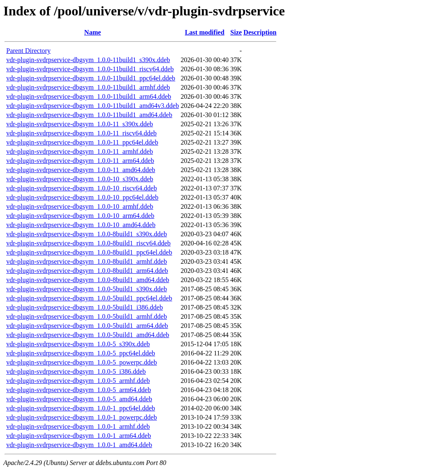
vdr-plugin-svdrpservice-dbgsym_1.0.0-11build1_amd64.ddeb (89, 114)
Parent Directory (28, 50)
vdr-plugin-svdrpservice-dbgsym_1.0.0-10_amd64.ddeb (80, 224)
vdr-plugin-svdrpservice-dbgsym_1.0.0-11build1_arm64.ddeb (88, 96)
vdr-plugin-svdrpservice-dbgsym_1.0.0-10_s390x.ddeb (79, 178)
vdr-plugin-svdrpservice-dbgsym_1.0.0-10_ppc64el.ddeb (82, 197)
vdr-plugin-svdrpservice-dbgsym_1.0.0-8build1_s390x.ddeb (86, 234)
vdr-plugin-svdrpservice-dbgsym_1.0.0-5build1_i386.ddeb (84, 307)
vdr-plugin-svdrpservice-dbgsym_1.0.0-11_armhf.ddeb (79, 151)
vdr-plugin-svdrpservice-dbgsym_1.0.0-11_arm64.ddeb (80, 160)
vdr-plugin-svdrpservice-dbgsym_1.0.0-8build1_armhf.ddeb (86, 261)
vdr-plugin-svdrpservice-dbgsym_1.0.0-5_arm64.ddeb (78, 389)
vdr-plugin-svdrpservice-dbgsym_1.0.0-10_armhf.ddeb (79, 206)
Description (259, 32)
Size (236, 32)
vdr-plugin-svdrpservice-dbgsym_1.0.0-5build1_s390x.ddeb (86, 288)
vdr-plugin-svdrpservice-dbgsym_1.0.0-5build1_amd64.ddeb (87, 334)
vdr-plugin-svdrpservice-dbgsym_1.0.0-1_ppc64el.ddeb (80, 408)
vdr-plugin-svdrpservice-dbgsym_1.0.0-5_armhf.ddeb (78, 380)
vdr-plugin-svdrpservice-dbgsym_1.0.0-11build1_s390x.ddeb (88, 59)
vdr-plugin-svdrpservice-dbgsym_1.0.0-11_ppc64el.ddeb (82, 142)
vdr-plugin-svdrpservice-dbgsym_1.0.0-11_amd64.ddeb (80, 169)
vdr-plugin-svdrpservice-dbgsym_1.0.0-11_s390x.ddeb (79, 124)
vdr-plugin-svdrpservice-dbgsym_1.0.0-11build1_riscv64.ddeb (90, 68)
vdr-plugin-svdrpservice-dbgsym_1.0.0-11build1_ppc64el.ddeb (90, 78)
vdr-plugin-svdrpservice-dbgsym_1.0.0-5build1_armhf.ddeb (86, 316)
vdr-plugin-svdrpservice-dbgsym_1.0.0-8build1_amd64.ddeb (87, 279)
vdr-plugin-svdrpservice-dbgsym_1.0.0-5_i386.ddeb (76, 371)
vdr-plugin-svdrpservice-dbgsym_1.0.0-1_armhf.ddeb (78, 426)
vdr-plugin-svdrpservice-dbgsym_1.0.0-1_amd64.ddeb (79, 444)
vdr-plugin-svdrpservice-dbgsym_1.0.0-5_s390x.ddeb (78, 344)
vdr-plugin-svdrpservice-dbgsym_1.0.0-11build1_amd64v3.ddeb (92, 105)
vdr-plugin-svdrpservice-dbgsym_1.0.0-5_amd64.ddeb (79, 398)
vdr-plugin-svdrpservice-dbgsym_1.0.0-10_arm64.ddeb (80, 215)
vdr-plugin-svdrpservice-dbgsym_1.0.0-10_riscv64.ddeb (81, 188)
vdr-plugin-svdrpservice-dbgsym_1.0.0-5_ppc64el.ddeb (80, 353)
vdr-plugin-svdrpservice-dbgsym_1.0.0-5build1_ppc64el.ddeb (89, 298)
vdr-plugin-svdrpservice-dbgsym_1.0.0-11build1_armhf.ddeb (88, 87)
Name (92, 32)
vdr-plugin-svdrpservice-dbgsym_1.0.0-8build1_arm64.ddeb (87, 270)
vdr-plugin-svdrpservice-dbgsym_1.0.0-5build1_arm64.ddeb (87, 325)
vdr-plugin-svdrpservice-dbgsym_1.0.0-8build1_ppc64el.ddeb (89, 252)
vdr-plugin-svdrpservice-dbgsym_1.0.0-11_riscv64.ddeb (81, 133)
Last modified (205, 32)
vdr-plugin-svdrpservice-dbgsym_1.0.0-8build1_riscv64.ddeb (88, 243)
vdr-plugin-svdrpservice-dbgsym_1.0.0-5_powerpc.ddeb (81, 362)
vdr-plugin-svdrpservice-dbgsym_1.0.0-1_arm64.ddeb (78, 435)
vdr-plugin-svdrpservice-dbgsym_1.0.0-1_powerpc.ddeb (81, 417)
